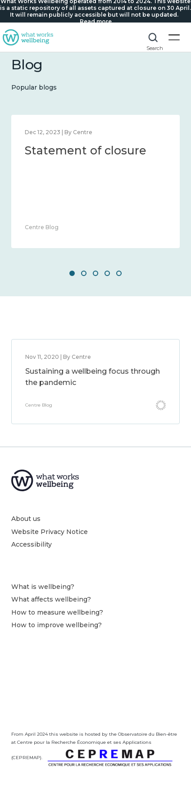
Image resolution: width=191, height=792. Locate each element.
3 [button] (95, 273)
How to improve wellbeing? (56, 625)
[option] (95, 181)
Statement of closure (85, 150)
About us (26, 519)
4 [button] (107, 273)
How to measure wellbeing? (57, 612)
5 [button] (119, 273)
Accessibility (31, 544)
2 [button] (83, 273)
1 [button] (72, 273)
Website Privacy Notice (49, 532)
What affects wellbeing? (51, 599)
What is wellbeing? (42, 587)
